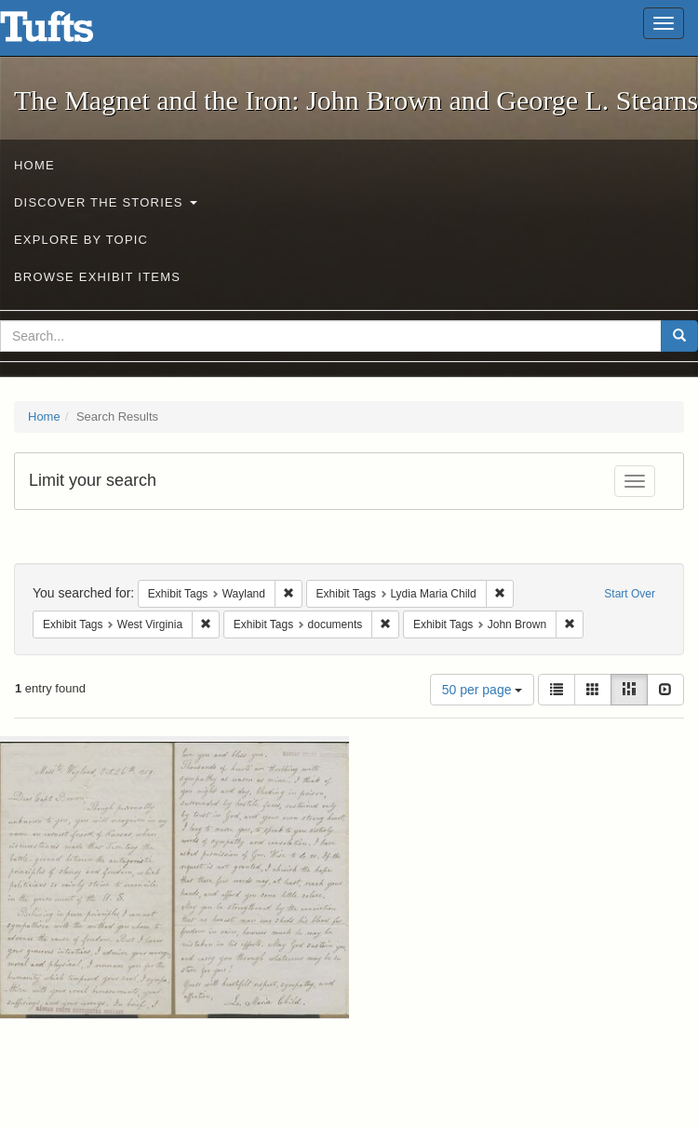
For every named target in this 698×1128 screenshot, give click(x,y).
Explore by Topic (81, 240)
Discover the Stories (105, 202)
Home (34, 165)
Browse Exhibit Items (97, 277)
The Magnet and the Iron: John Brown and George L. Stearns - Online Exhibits (70, 32)
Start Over (629, 593)
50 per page (482, 689)
